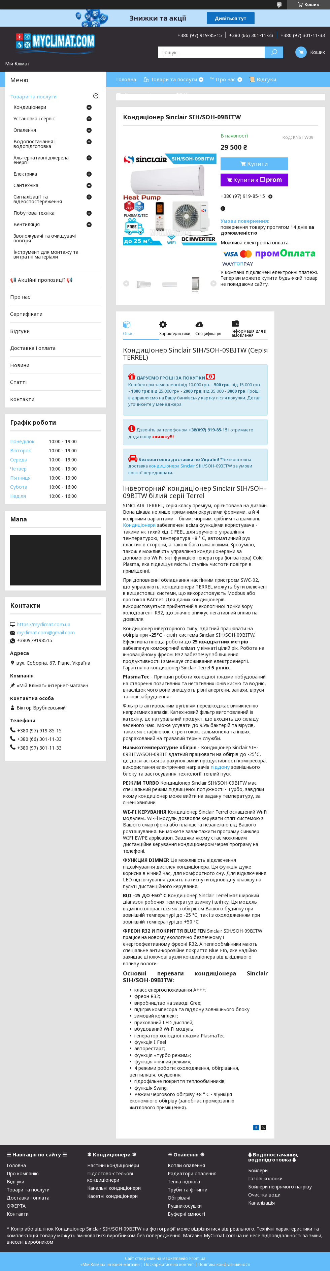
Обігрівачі (179, 1197)
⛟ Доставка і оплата (142, 94)
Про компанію (23, 1173)
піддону (220, 767)
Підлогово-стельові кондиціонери (110, 1176)
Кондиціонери (139, 525)
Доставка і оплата (33, 347)
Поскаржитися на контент (169, 1264)
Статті (18, 382)
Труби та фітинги (187, 1189)
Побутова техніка (34, 213)
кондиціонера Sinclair (172, 466)
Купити (257, 164)
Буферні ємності (186, 1214)
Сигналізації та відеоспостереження (37, 199)
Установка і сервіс (34, 119)
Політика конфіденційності (224, 1264)
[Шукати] (274, 52)
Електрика (25, 174)
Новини (19, 365)
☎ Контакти (192, 94)
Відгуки (20, 330)
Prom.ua (197, 1258)
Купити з (257, 180)
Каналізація (261, 1203)
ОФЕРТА (16, 1206)
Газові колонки (265, 1178)
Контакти (22, 399)
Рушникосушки (185, 1206)
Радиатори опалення (192, 1173)
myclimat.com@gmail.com (46, 633)
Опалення (24, 130)
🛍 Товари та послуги (170, 79)
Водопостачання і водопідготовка (34, 144)
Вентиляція (26, 225)
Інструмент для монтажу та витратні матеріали (45, 255)
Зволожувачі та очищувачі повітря (44, 239)
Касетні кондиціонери (112, 1196)
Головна (126, 79)
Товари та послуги (33, 96)
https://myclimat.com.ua (43, 625)
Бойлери (258, 1170)
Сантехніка (25, 185)
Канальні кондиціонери (114, 1188)
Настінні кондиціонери (113, 1165)
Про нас (20, 296)
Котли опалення (186, 1165)
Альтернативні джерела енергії (41, 160)
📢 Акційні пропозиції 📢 (41, 279)
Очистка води (264, 1194)
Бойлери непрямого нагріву (280, 1186)
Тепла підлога (184, 1181)
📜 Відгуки (262, 79)
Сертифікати (26, 313)
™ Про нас (223, 79)
